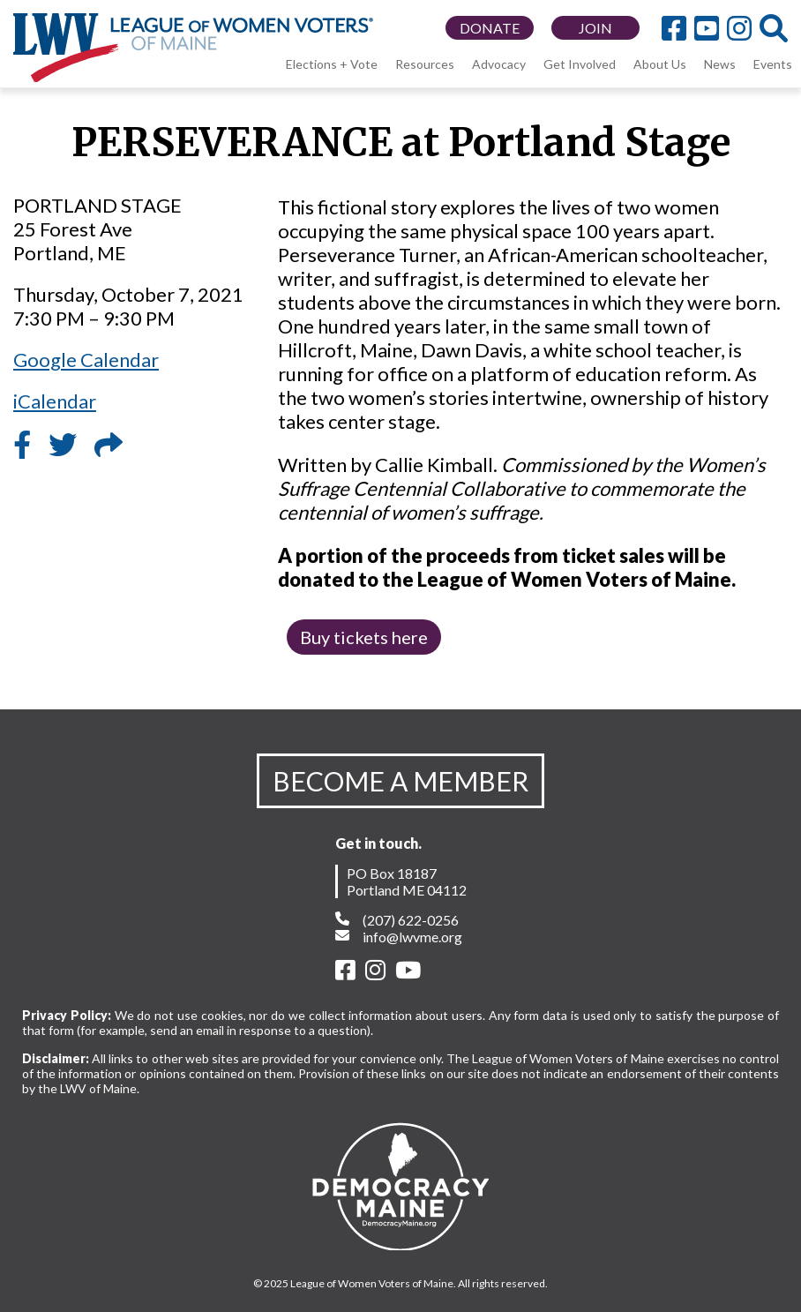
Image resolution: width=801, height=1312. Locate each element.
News (720, 63)
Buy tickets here (364, 637)
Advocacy (499, 63)
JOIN (595, 27)
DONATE (490, 27)
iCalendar (54, 401)
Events (772, 63)
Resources (424, 63)
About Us (659, 63)
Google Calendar (86, 359)
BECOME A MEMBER (400, 781)
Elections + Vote (332, 63)
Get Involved (579, 63)
